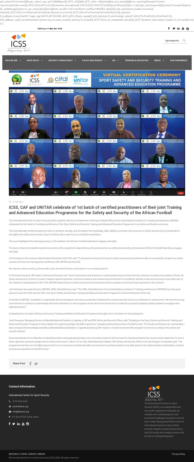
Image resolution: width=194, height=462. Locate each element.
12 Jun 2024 (17, 202)
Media (157, 60)
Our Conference (178, 60)
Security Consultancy (60, 60)
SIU (113, 60)
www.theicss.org (20, 406)
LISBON (31, 454)
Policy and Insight (92, 60)
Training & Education (136, 60)
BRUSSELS (14, 454)
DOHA (24, 454)
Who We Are (11, 60)
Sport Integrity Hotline (36, 29)
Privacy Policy (178, 454)
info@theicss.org (21, 411)
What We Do (33, 60)
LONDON (41, 454)
